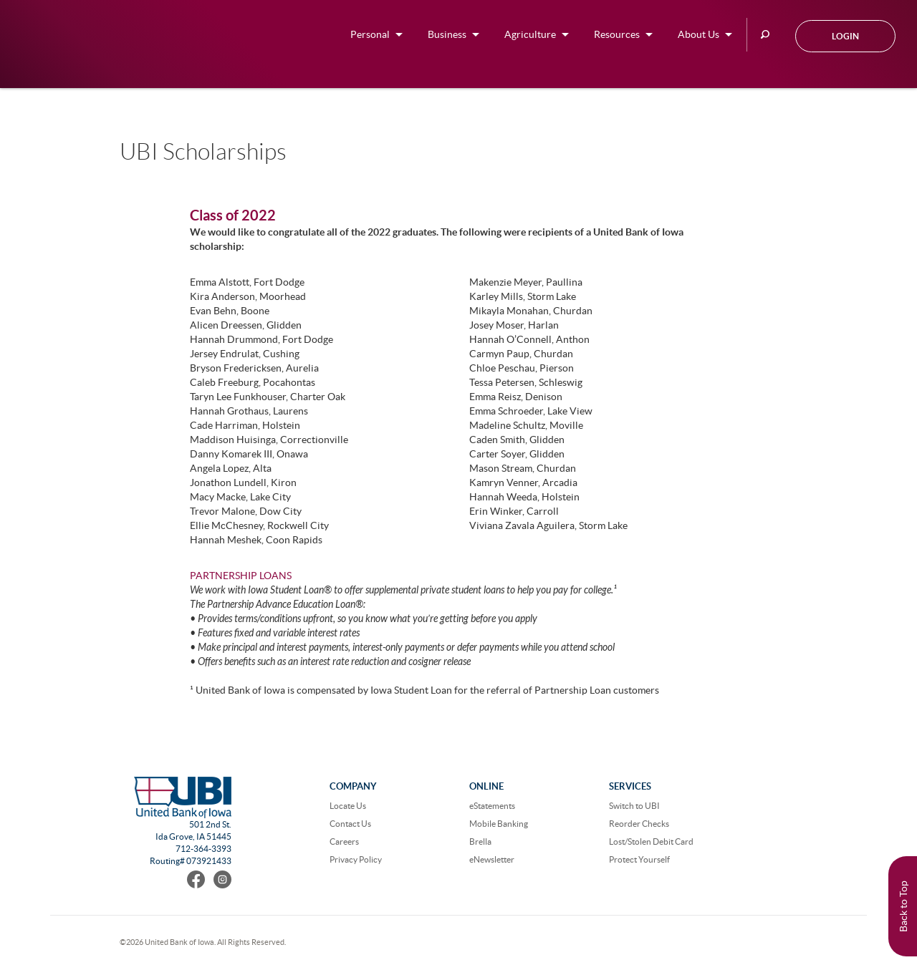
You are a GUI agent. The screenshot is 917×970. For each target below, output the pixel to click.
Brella (480, 841)
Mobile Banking (498, 823)
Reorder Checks (639, 823)
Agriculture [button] (530, 34)
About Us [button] (698, 34)
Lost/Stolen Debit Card (651, 841)
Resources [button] (617, 34)
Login (845, 36)
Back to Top (903, 906)
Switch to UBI (634, 805)
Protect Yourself (639, 859)
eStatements (492, 805)
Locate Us (348, 805)
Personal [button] (370, 34)
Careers (344, 841)
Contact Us (350, 823)
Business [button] (447, 34)
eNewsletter (491, 859)
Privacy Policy (356, 859)
